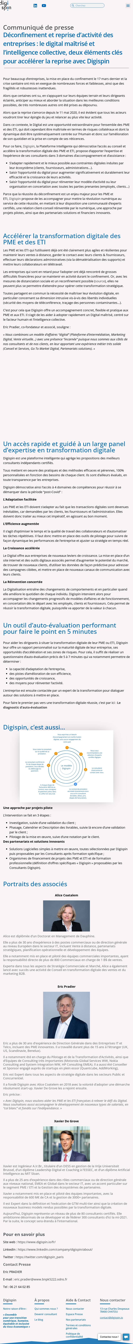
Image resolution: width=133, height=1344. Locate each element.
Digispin (29, 146)
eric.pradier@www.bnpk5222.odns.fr (40, 1279)
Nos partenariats (76, 1319)
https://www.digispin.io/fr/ (37, 1242)
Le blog (38, 1319)
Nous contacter (75, 1308)
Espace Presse (74, 1314)
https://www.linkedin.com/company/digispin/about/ (55, 1249)
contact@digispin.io (111, 1317)
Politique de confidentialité (75, 1335)
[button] (128, 5)
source (100, 281)
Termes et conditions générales (78, 1327)
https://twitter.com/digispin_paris (40, 1257)
